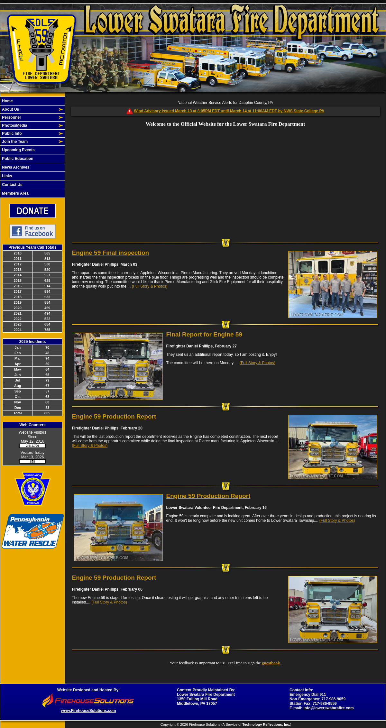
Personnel (11, 117)
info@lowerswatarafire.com (328, 708)
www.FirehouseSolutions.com (88, 710)
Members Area (15, 193)
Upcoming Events (18, 150)
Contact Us (12, 184)
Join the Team (14, 141)
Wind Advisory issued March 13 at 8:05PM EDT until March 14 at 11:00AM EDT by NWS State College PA (229, 111)
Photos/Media (14, 125)
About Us (10, 109)
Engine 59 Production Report (114, 416)
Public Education (17, 158)
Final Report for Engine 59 (204, 334)
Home (7, 101)
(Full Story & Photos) (150, 286)
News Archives (15, 167)
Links (6, 176)
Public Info (11, 133)
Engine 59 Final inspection (110, 252)
